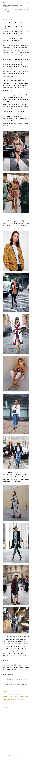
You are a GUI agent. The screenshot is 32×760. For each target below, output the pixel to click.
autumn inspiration (14, 696)
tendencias (19, 702)
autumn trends (24, 696)
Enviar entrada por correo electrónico (13, 694)
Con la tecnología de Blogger (16, 755)
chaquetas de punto (8, 699)
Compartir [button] (5, 691)
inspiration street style (9, 702)
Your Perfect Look (12, 6)
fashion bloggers (19, 699)
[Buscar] (28, 2)
